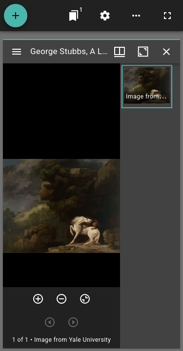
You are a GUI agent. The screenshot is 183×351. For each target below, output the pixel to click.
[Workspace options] (136, 15)
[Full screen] (167, 15)
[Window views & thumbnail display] (119, 51)
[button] (147, 86)
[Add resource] (15, 15)
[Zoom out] (61, 299)
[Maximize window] (143, 51)
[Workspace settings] (105, 15)
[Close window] (166, 51)
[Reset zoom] (85, 299)
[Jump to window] (73, 15)
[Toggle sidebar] (16, 51)
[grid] (150, 205)
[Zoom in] (38, 299)
